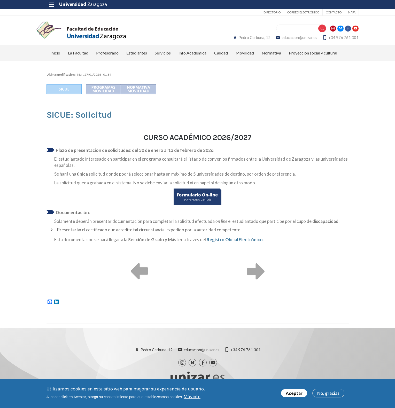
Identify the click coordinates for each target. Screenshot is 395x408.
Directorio (261, 12)
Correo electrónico (293, 12)
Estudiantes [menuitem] (136, 55)
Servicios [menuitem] (163, 55)
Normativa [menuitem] (271, 55)
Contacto (323, 12)
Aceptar (294, 393)
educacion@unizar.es (289, 39)
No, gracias (328, 393)
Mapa (341, 12)
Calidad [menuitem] (221, 55)
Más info (192, 396)
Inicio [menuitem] (55, 55)
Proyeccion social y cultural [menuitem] (313, 55)
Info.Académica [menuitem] (192, 55)
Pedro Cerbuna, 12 (245, 39)
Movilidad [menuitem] (245, 55)
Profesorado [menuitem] (107, 55)
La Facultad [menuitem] (78, 55)
